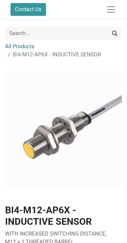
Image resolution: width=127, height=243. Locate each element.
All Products (19, 46)
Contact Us (28, 9)
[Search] (115, 33)
